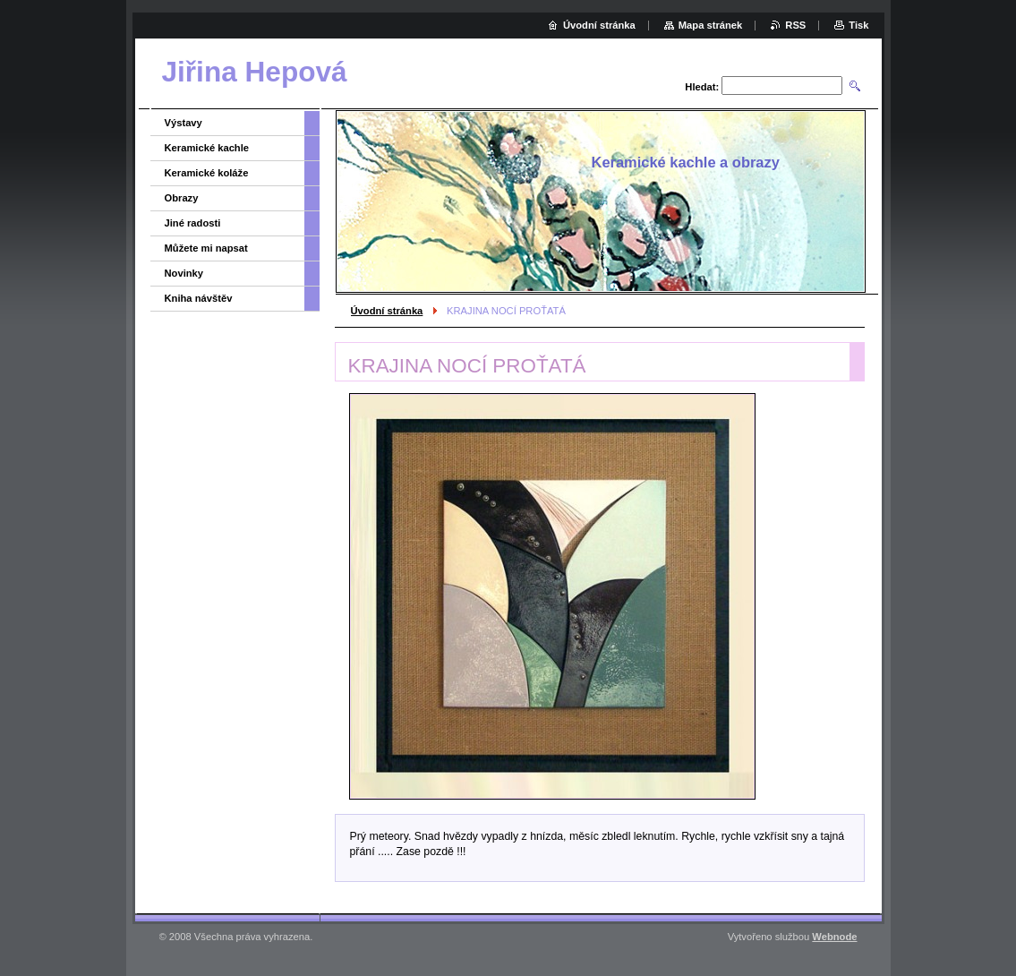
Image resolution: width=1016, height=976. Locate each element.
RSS (795, 25)
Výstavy (183, 122)
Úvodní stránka (387, 310)
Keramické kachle (207, 147)
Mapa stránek (711, 25)
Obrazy (182, 198)
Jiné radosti (193, 223)
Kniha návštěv (199, 298)
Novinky (184, 273)
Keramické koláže (207, 172)
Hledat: (702, 86)
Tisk (858, 25)
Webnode (834, 936)
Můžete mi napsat (206, 248)
